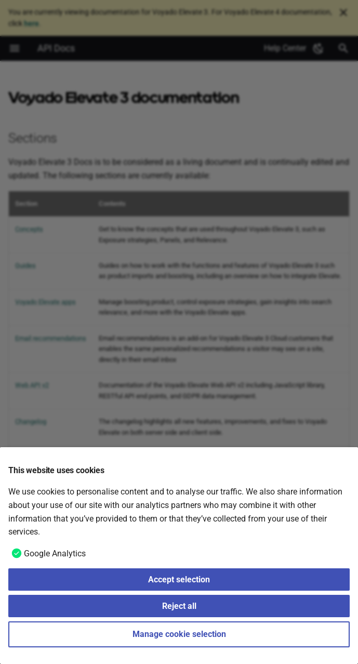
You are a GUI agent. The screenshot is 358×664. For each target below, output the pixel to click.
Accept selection (179, 579)
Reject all (179, 606)
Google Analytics (55, 553)
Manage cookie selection (179, 634)
